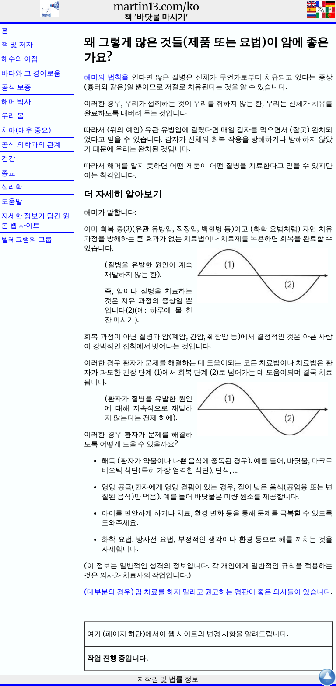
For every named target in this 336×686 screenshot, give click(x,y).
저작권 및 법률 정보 (167, 679)
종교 (22, 172)
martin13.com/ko (156, 7)
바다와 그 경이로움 (31, 73)
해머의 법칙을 (106, 77)
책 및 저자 (31, 44)
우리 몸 (26, 115)
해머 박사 (30, 101)
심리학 (25, 186)
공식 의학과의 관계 (31, 144)
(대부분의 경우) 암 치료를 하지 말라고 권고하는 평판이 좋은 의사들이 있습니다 (207, 591)
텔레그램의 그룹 (26, 239)
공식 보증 (30, 87)
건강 (22, 158)
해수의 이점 (33, 58)
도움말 (25, 201)
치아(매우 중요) (26, 129)
